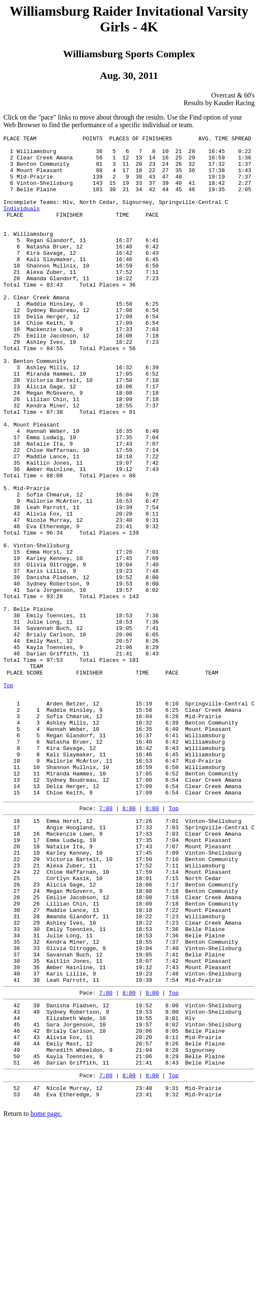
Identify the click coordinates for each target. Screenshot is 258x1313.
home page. (46, 1298)
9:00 (152, 940)
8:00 (129, 940)
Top (8, 796)
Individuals (21, 223)
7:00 (105, 940)
